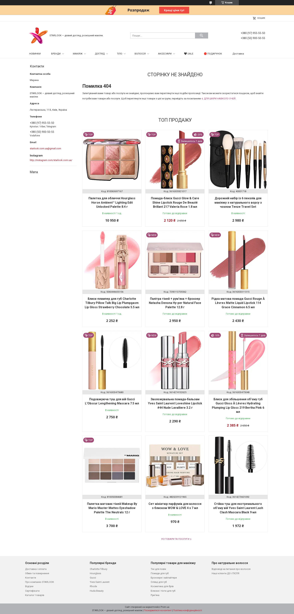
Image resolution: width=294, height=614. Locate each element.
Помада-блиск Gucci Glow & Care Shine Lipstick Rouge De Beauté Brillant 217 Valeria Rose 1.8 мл (175, 202)
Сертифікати (32, 590)
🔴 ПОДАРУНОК (213, 53)
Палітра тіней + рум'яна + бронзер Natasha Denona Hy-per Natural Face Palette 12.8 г (175, 303)
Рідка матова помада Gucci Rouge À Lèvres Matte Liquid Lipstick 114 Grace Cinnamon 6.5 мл (238, 303)
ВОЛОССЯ (140, 53)
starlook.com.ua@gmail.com (45, 148)
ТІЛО (119, 53)
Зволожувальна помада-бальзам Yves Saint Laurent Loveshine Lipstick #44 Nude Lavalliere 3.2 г (175, 403)
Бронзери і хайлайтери (164, 577)
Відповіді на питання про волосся (231, 569)
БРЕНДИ (56, 53)
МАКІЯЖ (77, 53)
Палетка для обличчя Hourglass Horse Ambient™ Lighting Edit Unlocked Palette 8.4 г (111, 202)
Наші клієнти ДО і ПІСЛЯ (225, 573)
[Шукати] (201, 35)
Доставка (238, 53)
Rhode (93, 586)
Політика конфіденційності (187, 610)
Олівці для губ (159, 582)
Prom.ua (165, 607)
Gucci (93, 577)
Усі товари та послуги (175, 539)
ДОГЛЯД (100, 53)
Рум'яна (155, 595)
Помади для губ (160, 573)
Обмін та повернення (37, 573)
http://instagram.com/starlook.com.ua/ (51, 160)
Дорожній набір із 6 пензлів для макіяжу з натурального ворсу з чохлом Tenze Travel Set (238, 202)
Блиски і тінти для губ (163, 590)
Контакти (30, 577)
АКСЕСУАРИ (165, 53)
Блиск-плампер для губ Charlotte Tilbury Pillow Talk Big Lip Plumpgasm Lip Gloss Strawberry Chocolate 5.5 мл (112, 303)
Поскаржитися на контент (158, 610)
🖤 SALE (188, 53)
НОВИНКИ (35, 53)
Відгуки (29, 586)
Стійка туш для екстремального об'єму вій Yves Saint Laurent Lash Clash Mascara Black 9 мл (238, 508)
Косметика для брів (162, 586)
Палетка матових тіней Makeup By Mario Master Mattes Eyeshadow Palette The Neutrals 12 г (112, 508)
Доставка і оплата (35, 569)
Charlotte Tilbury (98, 569)
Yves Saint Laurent (100, 582)
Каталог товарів (34, 595)
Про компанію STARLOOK (39, 582)
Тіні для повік (158, 569)
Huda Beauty (97, 590)
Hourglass (95, 573)
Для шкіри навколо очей (220, 98)
